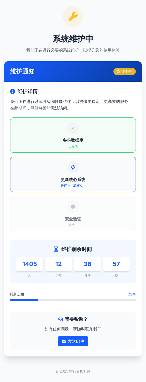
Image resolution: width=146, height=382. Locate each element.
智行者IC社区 (80, 371)
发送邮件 (73, 341)
